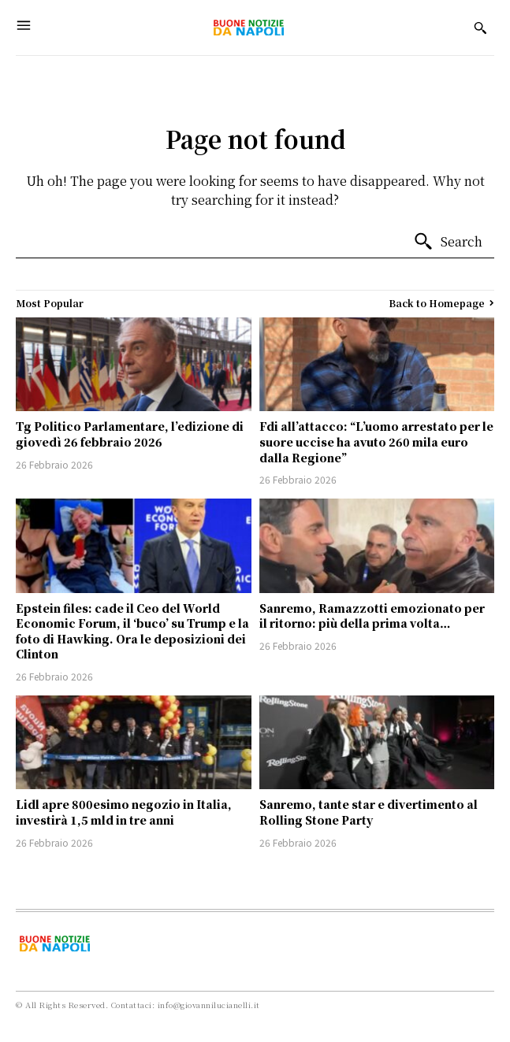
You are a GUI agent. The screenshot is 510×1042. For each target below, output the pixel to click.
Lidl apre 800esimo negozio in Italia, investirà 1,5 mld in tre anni (124, 812)
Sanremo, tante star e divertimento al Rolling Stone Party (368, 812)
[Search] (447, 241)
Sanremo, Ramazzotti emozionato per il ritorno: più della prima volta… (372, 616)
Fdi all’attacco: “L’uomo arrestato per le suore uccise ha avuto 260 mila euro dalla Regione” (376, 441)
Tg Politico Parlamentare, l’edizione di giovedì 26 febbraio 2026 (130, 434)
